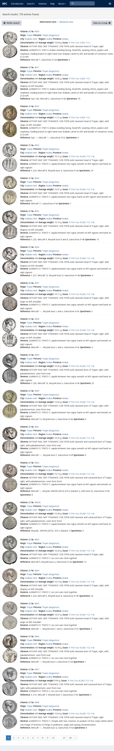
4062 (36, 462)
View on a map (101, 22)
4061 (36, 426)
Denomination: (27, 42)
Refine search (12, 22)
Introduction (17, 3)
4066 (36, 636)
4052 (36, 106)
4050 (36, 31)
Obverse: (24, 46)
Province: (57, 38)
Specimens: (62, 59)
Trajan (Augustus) (50, 35)
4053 (36, 145)
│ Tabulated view (64, 21)
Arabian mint (31, 38)
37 (64, 737)
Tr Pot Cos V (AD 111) (79, 42)
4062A (37, 502)
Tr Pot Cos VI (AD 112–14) (81, 156)
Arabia (49, 38)
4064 (36, 570)
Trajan (30, 35)
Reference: (25, 59)
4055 (36, 211)
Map (52, 3)
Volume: (24, 31)
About (62, 3)
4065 (36, 603)
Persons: (37, 35)
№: (32, 31)
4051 (36, 67)
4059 (36, 354)
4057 (36, 283)
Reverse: (24, 50)
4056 (36, 247)
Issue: (65, 42)
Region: (42, 38)
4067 (36, 669)
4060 (36, 390)
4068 (36, 702)
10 (53, 737)
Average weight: (46, 42)
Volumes (42, 3)
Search (31, 3)
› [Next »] (75, 737)
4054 (36, 178)
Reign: (23, 35)
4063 (36, 539)
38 (70, 737)
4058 (36, 318)
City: (22, 38)
